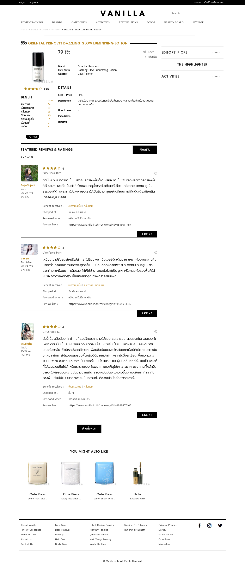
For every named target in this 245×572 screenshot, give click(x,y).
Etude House (166, 534)
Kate (137, 494)
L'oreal (162, 530)
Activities (103, 22)
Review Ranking (32, 22)
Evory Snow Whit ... (104, 498)
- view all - (216, 52)
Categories (79, 22)
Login (22, 2)
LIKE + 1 (147, 234)
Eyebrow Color (138, 498)
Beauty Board (174, 22)
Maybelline (164, 544)
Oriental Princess (51, 29)
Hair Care (60, 539)
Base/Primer (85, 74)
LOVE (151, 52)
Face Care (60, 525)
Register (34, 2)
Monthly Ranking (99, 530)
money (25, 259)
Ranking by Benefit (134, 530)
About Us (26, 539)
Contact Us (27, 544)
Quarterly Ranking (99, 534)
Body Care (61, 544)
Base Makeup (62, 530)
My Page (198, 22)
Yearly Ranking (98, 544)
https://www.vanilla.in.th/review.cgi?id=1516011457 (99, 224)
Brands (57, 22)
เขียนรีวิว (152, 57)
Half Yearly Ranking (100, 539)
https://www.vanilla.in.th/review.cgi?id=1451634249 (99, 304)
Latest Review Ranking (102, 525)
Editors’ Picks (128, 22)
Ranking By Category (135, 525)
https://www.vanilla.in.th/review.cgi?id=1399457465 (99, 405)
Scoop (151, 22)
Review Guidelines (31, 530)
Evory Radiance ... (71, 498)
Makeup (59, 534)
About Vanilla (28, 525)
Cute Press (37, 494)
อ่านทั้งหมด (89, 428)
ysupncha (26, 344)
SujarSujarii (28, 185)
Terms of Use (28, 534)
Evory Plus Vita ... (37, 498)
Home (24, 29)
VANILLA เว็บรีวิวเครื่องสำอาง (209, 2)
